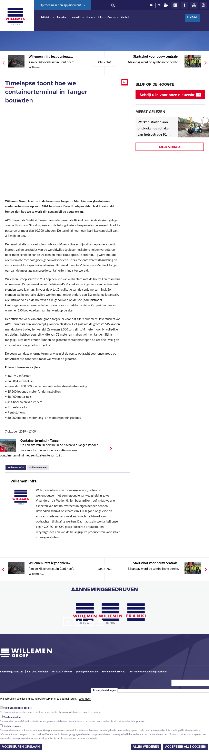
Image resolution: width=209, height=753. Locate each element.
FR (159, 5)
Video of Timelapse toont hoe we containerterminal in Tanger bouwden (63, 146)
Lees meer (85, 698)
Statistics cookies (12, 726)
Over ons (112, 17)
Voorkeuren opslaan (21, 747)
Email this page (125, 82)
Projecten (62, 17)
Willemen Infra (17, 467)
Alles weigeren (146, 747)
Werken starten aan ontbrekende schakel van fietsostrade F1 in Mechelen (154, 131)
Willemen (15, 16)
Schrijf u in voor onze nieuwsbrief (169, 94)
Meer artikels (169, 147)
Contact (125, 17)
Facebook (184, 5)
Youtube (194, 5)
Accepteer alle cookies (185, 747)
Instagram (203, 5)
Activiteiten (46, 17)
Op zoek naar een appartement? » (62, 5)
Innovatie (76, 17)
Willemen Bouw (38, 467)
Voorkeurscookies (12, 717)
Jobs (100, 17)
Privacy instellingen (104, 690)
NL (151, 5)
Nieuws (89, 17)
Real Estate (192, 17)
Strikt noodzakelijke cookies (17, 707)
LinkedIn (175, 5)
